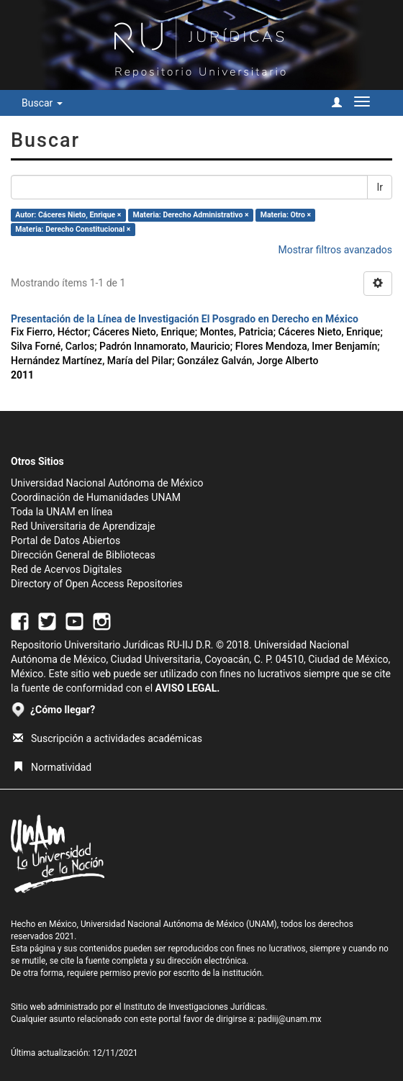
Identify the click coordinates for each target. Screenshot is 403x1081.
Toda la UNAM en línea (61, 511)
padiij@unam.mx (290, 1019)
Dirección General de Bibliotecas (83, 555)
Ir (379, 187)
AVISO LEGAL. (187, 688)
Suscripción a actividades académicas (107, 738)
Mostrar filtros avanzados (335, 249)
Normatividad (52, 767)
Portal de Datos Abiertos (65, 540)
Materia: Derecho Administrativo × (191, 215)
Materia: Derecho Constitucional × (72, 229)
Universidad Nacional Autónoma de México (107, 483)
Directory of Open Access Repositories (97, 583)
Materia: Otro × (286, 215)
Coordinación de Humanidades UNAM (96, 497)
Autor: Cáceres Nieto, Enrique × (68, 215)
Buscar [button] (42, 103)
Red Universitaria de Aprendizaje (83, 526)
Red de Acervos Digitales (66, 569)
